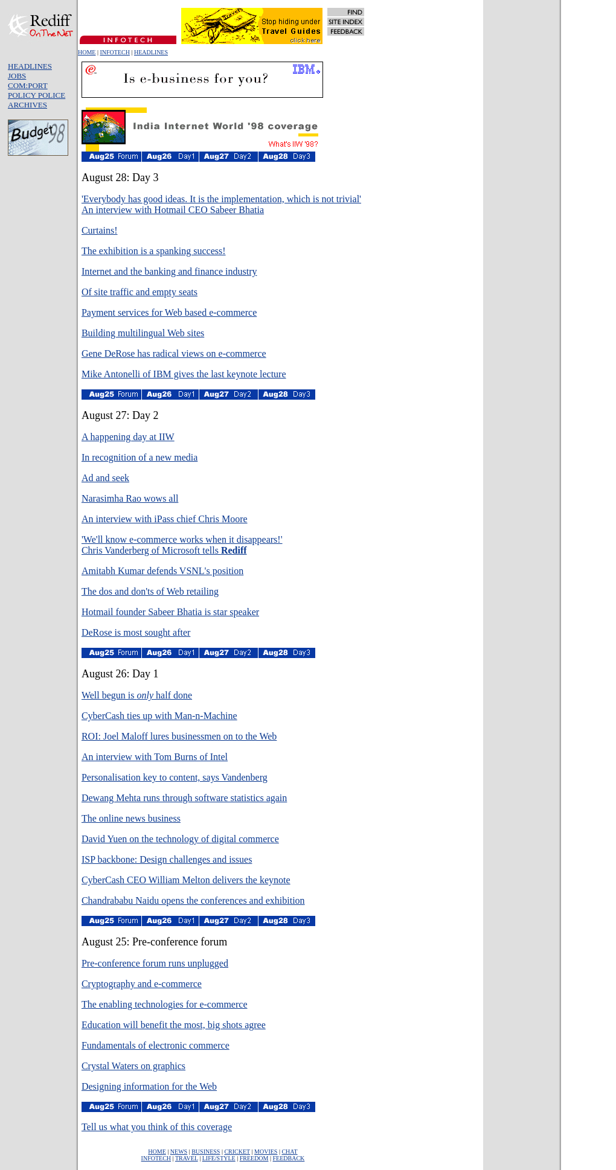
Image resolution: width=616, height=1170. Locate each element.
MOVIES (265, 1151)
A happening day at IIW (128, 437)
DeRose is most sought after (136, 632)
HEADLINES (151, 52)
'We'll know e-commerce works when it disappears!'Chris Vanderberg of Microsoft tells (182, 544)
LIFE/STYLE (219, 1158)
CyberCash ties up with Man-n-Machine (159, 716)
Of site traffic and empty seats (139, 292)
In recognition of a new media (139, 457)
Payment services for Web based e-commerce (169, 312)
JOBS (17, 75)
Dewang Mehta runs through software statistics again (184, 798)
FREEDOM (254, 1158)
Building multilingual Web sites (143, 333)
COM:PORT (28, 85)
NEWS (178, 1151)
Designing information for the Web (149, 1086)
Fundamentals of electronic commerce (155, 1045)
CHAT (289, 1151)
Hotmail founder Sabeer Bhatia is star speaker (170, 612)
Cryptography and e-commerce (142, 984)
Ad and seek (105, 478)
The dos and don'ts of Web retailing (150, 591)
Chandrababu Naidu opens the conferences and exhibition (193, 900)
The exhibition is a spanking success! (154, 251)
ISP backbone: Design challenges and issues (167, 859)
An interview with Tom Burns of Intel (155, 757)
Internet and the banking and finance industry (169, 271)
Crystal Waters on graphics (133, 1066)
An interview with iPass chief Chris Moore (165, 519)
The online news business (131, 818)
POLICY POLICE (36, 95)
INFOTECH (114, 52)
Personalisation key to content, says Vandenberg (175, 777)
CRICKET (237, 1151)
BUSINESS (205, 1151)
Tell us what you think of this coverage (157, 1127)
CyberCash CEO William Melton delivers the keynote (186, 880)
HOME (86, 52)
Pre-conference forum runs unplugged (155, 963)
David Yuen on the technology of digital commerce (180, 839)
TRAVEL (186, 1158)
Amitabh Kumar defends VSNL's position (162, 571)
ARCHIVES (27, 104)
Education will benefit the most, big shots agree (174, 1025)
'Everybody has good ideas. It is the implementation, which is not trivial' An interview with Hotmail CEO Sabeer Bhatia (221, 204)
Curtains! (100, 230)
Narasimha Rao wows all (130, 498)
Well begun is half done (137, 695)
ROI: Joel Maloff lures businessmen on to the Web (179, 736)
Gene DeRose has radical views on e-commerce (174, 353)
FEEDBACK (289, 1158)
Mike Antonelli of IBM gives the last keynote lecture (184, 374)
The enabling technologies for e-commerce (165, 1004)
